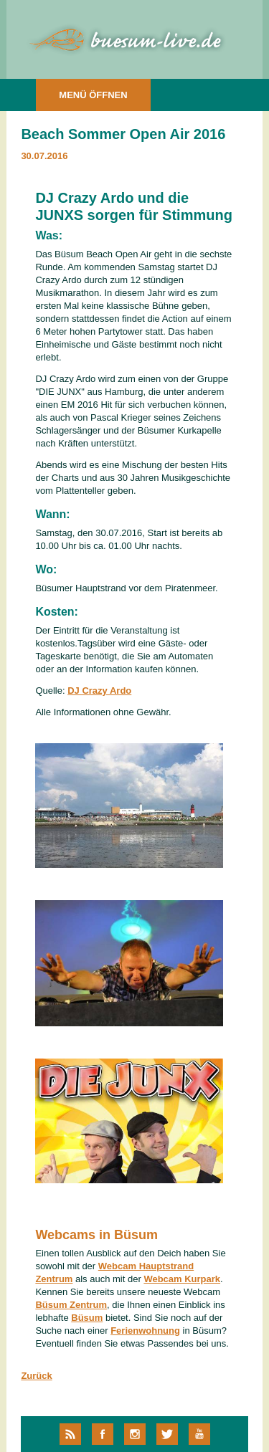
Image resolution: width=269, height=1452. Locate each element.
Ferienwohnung (145, 1330)
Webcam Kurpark (181, 1279)
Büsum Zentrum (71, 1304)
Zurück (36, 1375)
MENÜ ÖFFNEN (93, 95)
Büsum (87, 1317)
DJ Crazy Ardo (99, 690)
